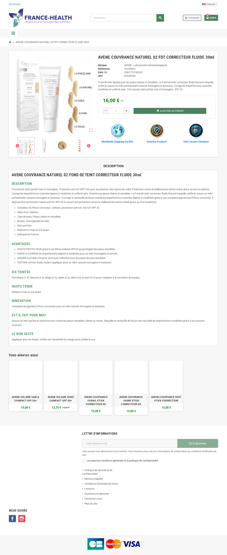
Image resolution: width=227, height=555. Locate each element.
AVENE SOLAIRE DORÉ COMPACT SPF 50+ (61, 399)
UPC (100, 75)
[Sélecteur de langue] (209, 4)
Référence (104, 68)
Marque (102, 65)
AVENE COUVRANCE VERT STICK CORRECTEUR (166, 399)
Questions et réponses (96, 493)
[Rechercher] (127, 18)
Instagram (21, 518)
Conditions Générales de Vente (101, 483)
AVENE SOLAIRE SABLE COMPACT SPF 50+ (25, 399)
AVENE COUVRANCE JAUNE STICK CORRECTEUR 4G (131, 401)
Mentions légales (93, 478)
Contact (15, 4)
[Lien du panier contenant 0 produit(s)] (211, 18)
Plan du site (90, 503)
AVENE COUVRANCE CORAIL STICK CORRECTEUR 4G (96, 401)
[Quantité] (116, 111)
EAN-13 (102, 72)
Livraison (89, 488)
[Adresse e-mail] (129, 443)
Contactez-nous (93, 498)
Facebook (12, 518)
